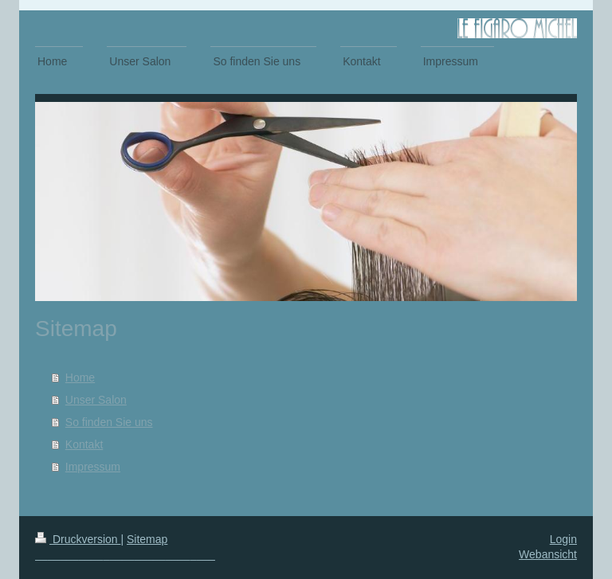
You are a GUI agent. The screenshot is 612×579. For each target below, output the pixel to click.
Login (563, 539)
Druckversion (77, 539)
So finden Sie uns (109, 422)
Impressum (92, 466)
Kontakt (84, 444)
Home (80, 377)
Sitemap (147, 539)
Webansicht (548, 554)
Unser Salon (96, 399)
